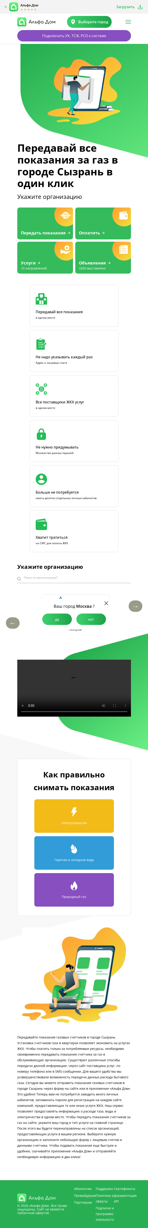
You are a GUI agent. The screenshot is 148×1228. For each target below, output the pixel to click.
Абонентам (82, 1189)
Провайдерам (85, 1195)
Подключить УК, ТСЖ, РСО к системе (74, 35)
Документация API (125, 1198)
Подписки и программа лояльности (105, 1214)
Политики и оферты (105, 1198)
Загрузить (125, 6)
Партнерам (83, 1202)
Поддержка (104, 1189)
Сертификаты (124, 1189)
